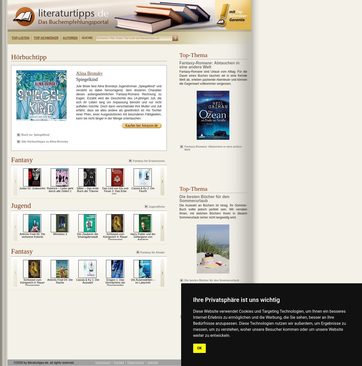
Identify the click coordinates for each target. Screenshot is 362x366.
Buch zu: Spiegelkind (35, 134)
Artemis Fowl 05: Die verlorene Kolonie (32, 235)
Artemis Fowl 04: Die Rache (60, 281)
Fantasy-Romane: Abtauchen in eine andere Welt (213, 148)
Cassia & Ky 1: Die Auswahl (87, 281)
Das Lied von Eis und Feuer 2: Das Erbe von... (115, 191)
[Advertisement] (72, 49)
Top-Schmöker (46, 38)
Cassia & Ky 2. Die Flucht (142, 190)
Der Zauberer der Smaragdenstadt (87, 235)
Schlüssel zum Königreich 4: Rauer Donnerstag (115, 237)
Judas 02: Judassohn (32, 188)
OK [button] (199, 348)
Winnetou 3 (60, 234)
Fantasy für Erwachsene (147, 160)
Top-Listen (20, 38)
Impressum (102, 362)
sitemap (152, 362)
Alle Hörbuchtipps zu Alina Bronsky (44, 141)
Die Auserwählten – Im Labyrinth (143, 281)
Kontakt (119, 362)
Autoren (70, 38)
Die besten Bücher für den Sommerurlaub (211, 280)
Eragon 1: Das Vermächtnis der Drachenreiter (115, 282)
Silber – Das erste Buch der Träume (87, 190)
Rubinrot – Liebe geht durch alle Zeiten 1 (60, 190)
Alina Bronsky (89, 73)
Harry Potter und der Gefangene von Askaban (143, 237)
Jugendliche (155, 206)
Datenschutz (135, 362)
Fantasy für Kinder (151, 252)
